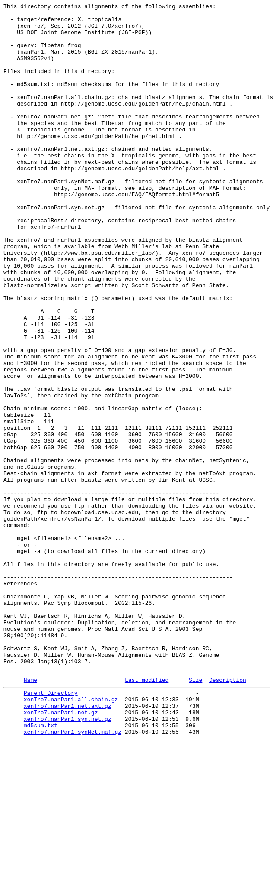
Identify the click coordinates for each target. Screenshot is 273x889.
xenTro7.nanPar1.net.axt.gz (67, 844)
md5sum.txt (40, 868)
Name (30, 815)
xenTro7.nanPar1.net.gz (61, 852)
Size (195, 815)
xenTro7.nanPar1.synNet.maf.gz (72, 875)
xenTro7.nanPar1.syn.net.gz (67, 860)
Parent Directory (51, 829)
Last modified (146, 815)
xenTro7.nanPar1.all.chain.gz (71, 837)
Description (227, 815)
